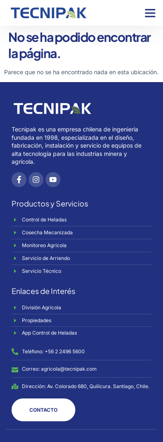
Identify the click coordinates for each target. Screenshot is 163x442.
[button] (150, 13)
